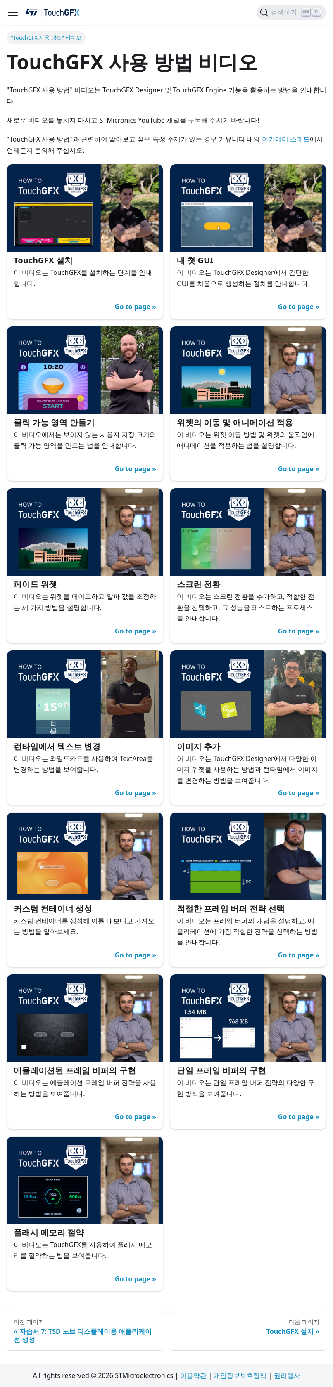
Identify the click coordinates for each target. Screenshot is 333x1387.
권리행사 (287, 1375)
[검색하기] (291, 12)
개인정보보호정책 (240, 1375)
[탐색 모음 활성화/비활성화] (13, 12)
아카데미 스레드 (286, 139)
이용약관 (193, 1375)
